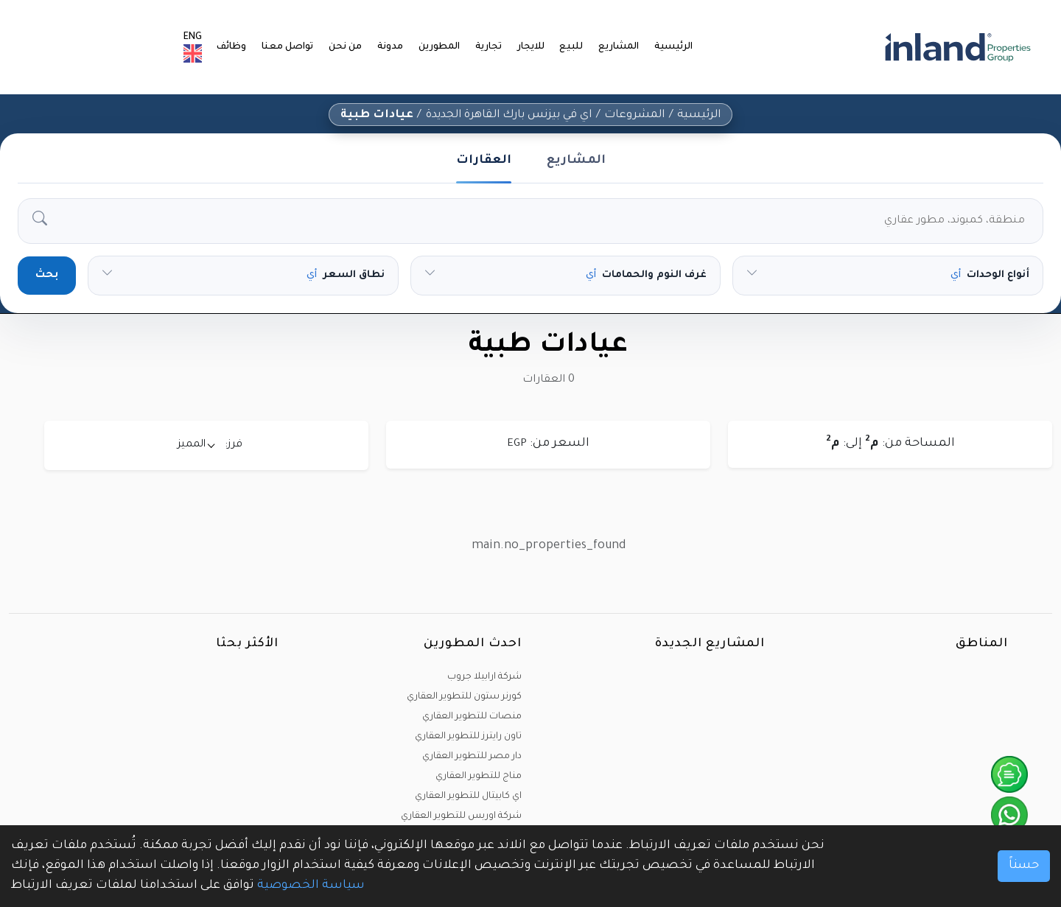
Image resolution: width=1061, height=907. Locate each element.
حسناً (1024, 865)
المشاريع (620, 47)
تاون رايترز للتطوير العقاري (468, 737)
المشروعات (636, 115)
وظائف (239, 47)
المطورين (444, 47)
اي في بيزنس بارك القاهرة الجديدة (508, 115)
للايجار (534, 47)
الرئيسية (674, 47)
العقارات (483, 160)
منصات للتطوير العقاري (472, 717)
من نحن (351, 47)
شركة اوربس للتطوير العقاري (461, 816)
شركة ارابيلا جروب (484, 677)
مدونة (395, 47)
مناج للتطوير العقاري (478, 776)
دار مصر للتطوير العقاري (472, 757)
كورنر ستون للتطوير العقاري (464, 697)
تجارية (493, 47)
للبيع (574, 47)
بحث (46, 275)
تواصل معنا (295, 47)
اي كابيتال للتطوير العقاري (468, 796)
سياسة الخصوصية (311, 885)
